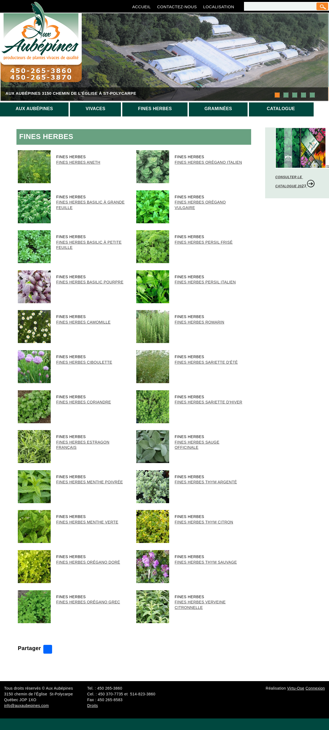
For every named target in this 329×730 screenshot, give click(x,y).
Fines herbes (155, 108)
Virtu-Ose (295, 688)
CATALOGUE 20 (288, 186)
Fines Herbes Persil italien (205, 282)
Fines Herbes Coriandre (83, 402)
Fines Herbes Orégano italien (208, 162)
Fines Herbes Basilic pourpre (89, 282)
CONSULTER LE (289, 177)
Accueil (141, 6)
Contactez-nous (177, 6)
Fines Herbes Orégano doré (88, 562)
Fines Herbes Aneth (78, 162)
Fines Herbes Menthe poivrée (89, 482)
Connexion (315, 688)
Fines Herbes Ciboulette (84, 362)
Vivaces (95, 108)
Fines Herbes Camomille (83, 322)
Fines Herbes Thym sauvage (206, 562)
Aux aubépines (34, 108)
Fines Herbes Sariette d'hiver (208, 402)
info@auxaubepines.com (26, 705)
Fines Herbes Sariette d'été (206, 362)
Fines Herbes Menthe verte (87, 522)
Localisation (218, 6)
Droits (92, 705)
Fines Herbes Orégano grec (88, 602)
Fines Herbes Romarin (199, 322)
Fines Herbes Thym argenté (206, 482)
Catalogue (281, 108)
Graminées (218, 108)
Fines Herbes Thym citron (204, 522)
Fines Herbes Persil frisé (203, 242)
